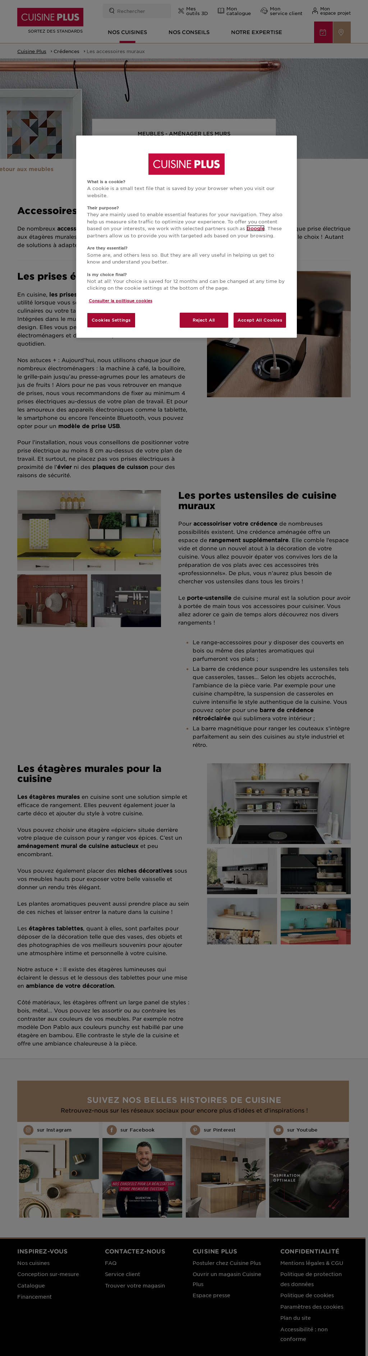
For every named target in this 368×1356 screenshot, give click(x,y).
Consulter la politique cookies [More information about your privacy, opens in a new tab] (120, 300)
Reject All (204, 319)
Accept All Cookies (260, 319)
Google (255, 228)
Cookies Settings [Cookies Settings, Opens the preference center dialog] (111, 319)
